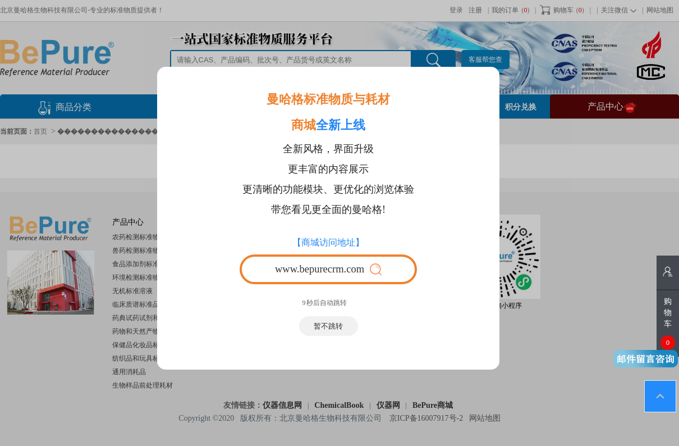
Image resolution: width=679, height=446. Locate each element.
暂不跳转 (328, 326)
